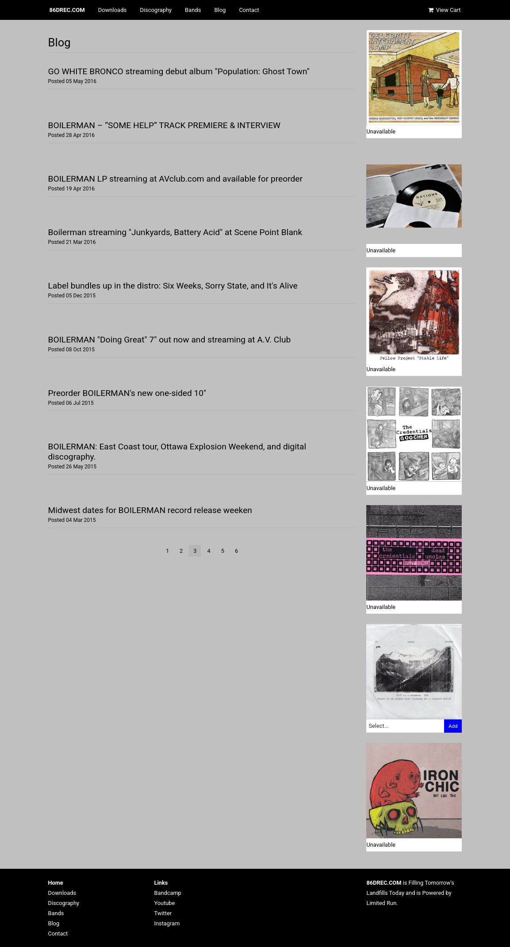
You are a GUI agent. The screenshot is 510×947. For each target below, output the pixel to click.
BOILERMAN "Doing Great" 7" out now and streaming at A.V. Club (169, 340)
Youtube (164, 903)
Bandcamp (167, 893)
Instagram (167, 923)
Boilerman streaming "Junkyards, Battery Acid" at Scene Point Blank (175, 232)
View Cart (444, 10)
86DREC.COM (67, 10)
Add (453, 726)
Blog (220, 10)
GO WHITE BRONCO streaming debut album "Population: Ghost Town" (178, 71)
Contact (249, 10)
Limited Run (382, 903)
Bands (193, 10)
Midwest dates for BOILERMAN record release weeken (150, 510)
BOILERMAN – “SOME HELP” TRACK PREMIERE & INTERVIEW (164, 125)
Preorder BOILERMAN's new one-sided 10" (127, 393)
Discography (156, 10)
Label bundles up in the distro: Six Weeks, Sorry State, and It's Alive (172, 286)
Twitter (163, 913)
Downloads (112, 10)
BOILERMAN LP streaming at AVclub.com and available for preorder (175, 179)
